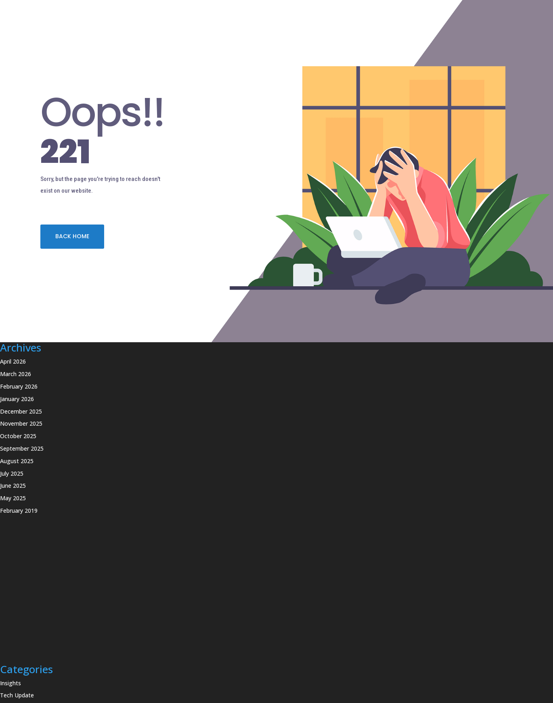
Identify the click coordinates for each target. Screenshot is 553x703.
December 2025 (21, 411)
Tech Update (17, 695)
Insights (10, 683)
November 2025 (21, 423)
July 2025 (11, 473)
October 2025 (18, 436)
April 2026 (13, 361)
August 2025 (17, 461)
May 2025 (13, 498)
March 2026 (15, 374)
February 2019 (19, 510)
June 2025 (13, 485)
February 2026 (19, 386)
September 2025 (22, 448)
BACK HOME (72, 236)
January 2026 (17, 399)
